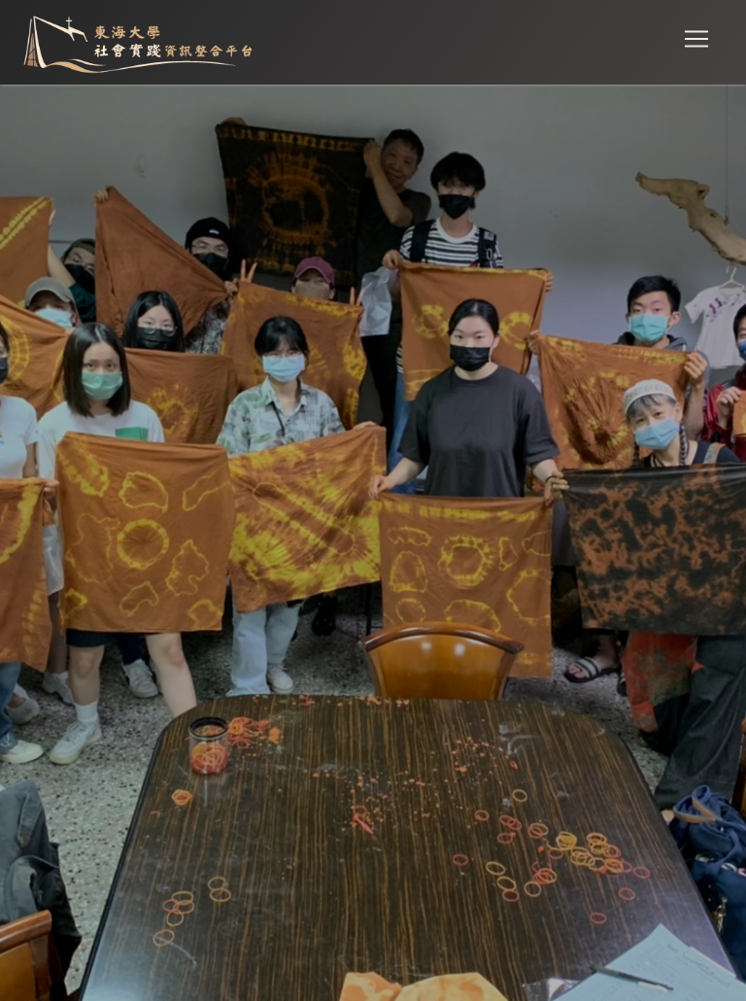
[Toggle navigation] (696, 39)
